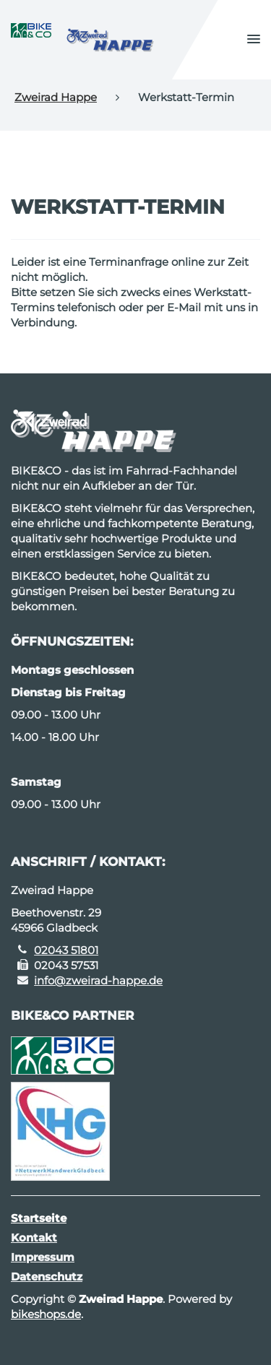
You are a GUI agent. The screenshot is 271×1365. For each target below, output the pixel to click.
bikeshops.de (46, 1314)
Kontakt (34, 1237)
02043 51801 (66, 950)
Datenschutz (46, 1276)
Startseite (38, 1218)
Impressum (42, 1257)
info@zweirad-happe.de (98, 980)
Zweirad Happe (55, 97)
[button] (253, 40)
